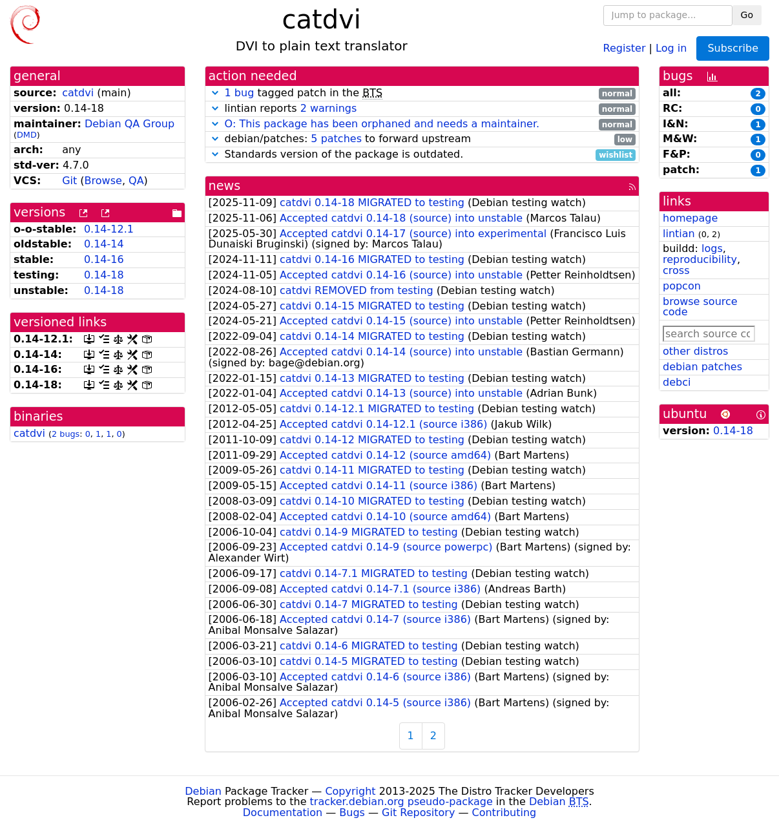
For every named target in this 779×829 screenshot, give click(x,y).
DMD (27, 135)
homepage (690, 218)
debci (677, 382)
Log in (671, 47)
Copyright (350, 791)
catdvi (78, 93)
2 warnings (328, 108)
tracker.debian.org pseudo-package (401, 801)
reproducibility (700, 259)
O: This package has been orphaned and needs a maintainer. (382, 124)
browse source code (700, 307)
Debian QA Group (129, 124)
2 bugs (65, 434)
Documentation (282, 812)
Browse (103, 180)
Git (69, 180)
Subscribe (732, 48)
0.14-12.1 (109, 229)
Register (624, 47)
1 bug (239, 93)
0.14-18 (104, 275)
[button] (215, 93)
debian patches (702, 367)
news (225, 185)
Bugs (352, 812)
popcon (682, 286)
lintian (679, 233)
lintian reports (422, 108)
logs (712, 248)
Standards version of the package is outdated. (422, 154)
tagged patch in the (422, 93)
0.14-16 (104, 259)
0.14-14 (104, 244)
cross (676, 270)
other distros (695, 351)
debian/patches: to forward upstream (422, 139)
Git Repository (418, 812)
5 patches (336, 138)
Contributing (504, 812)
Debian (203, 791)
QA (136, 180)
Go (747, 15)
